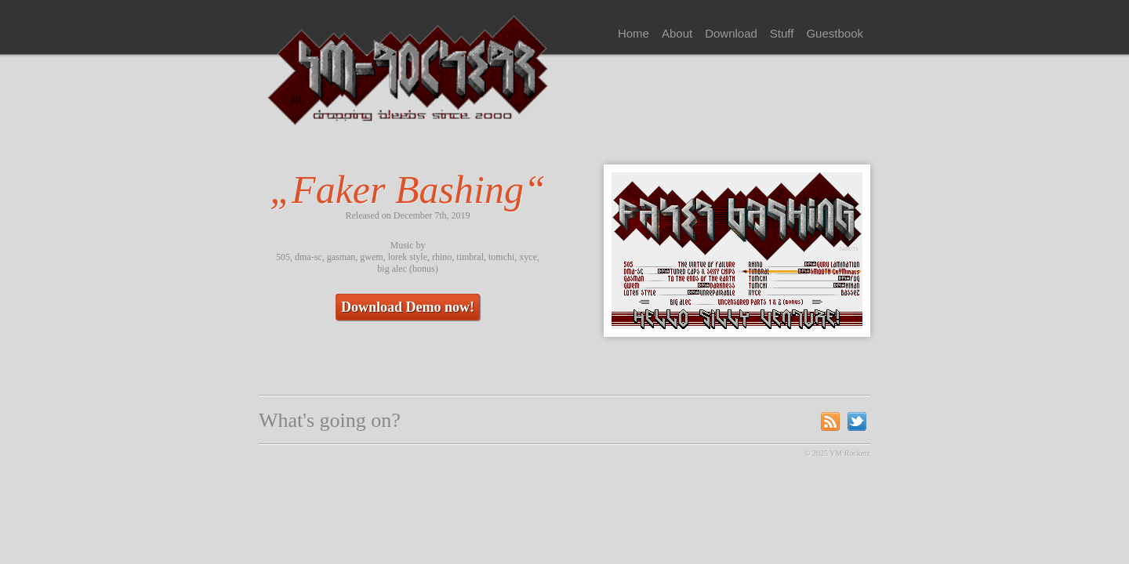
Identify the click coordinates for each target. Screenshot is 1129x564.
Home (633, 33)
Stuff (782, 33)
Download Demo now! (407, 307)
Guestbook (834, 33)
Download (731, 33)
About (677, 33)
